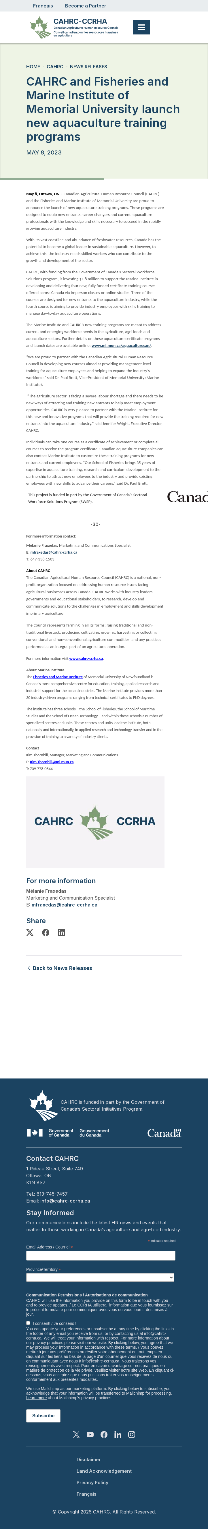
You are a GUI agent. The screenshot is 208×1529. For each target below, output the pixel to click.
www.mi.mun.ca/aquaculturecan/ (121, 345)
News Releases (88, 66)
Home (33, 66)
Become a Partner (85, 6)
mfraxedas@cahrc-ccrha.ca (53, 552)
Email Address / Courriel (49, 1247)
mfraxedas (44, 905)
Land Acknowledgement (104, 1471)
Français (43, 6)
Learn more (36, 1397)
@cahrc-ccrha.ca (76, 905)
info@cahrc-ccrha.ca (65, 1201)
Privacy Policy (92, 1482)
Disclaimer (89, 1459)
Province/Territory (43, 1269)
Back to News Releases (59, 968)
